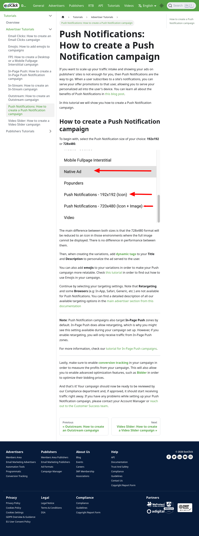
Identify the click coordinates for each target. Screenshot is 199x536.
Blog (78, 457)
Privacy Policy (13, 503)
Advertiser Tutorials (20, 29)
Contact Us (117, 480)
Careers (80, 466)
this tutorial (114, 272)
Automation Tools (15, 466)
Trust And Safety (120, 466)
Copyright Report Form (123, 485)
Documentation (119, 462)
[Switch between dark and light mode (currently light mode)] (162, 6)
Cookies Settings (14, 512)
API (100, 6)
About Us (83, 452)
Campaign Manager (51, 471)
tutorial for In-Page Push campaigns (131, 349)
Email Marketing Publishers (55, 462)
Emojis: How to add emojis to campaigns (29, 48)
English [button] (145, 6)
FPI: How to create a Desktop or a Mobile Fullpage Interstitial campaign (29, 61)
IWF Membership (85, 471)
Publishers (76, 6)
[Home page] (63, 17)
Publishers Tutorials (20, 131)
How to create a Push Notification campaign (181, 21)
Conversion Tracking (16, 476)
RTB (91, 6)
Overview (12, 22)
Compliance (117, 471)
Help (114, 452)
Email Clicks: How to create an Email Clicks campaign (29, 38)
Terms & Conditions (51, 507)
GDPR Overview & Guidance (20, 517)
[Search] (181, 5)
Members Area (14, 457)
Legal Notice (47, 503)
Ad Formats (47, 466)
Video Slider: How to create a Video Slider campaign (28, 123)
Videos (129, 6)
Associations (82, 476)
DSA (43, 512)
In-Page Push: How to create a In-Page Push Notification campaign (29, 75)
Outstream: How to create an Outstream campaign (29, 98)
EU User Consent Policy (18, 521)
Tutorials (114, 6)
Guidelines (117, 476)
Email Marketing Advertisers (21, 462)
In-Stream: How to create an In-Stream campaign (28, 87)
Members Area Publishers (54, 457)
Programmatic (13, 471)
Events (79, 462)
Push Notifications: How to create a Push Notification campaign (27, 110)
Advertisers (57, 6)
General (38, 6)
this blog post (114, 94)
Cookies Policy (13, 507)
